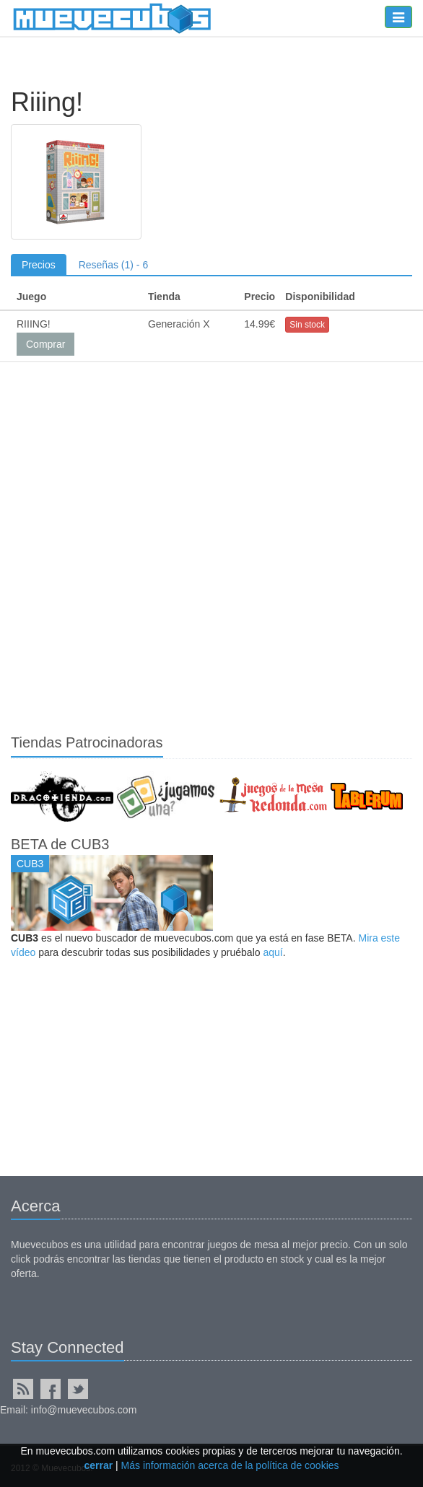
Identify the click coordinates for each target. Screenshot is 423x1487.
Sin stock (307, 325)
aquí (272, 952)
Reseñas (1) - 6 (113, 265)
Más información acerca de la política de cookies (230, 1465)
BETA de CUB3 (60, 844)
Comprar (45, 344)
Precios (39, 265)
